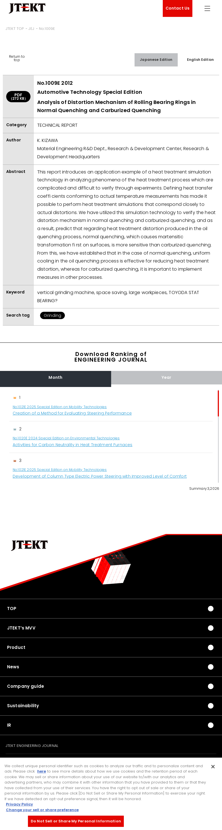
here (41, 772)
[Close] (213, 768)
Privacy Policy (19, 805)
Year (166, 377)
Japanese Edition (156, 59)
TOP (11, 608)
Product (16, 647)
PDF (18, 96)
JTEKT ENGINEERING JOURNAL (32, 746)
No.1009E (47, 28)
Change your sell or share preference (42, 811)
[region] (111, 436)
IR (9, 725)
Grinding (52, 315)
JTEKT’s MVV (21, 628)
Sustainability (23, 706)
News (13, 667)
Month (55, 377)
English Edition (200, 59)
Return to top (17, 58)
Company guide (25, 686)
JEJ (31, 28)
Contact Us (178, 8)
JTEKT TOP (15, 28)
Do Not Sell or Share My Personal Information (76, 822)
